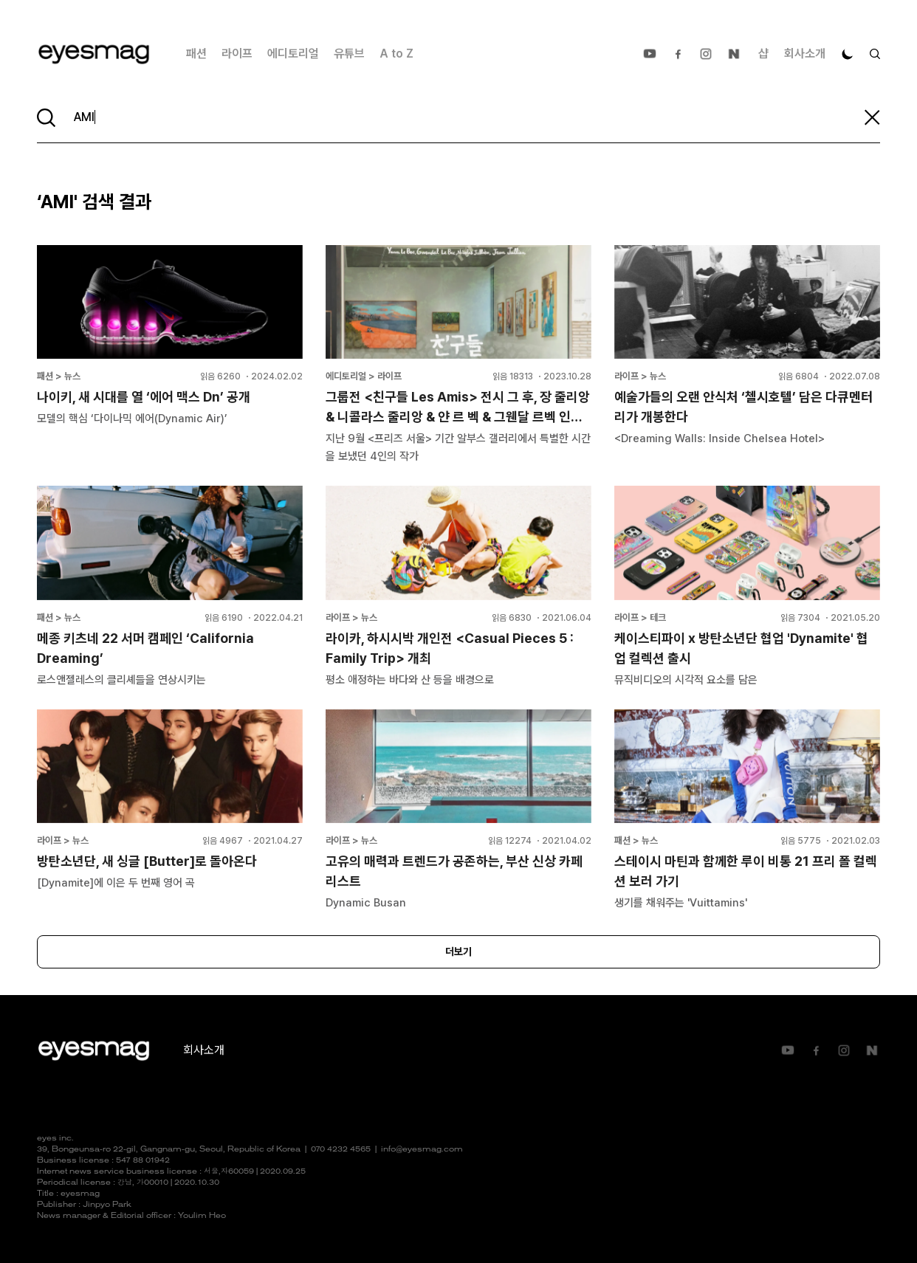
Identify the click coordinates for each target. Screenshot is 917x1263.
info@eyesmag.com (422, 1150)
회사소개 (804, 54)
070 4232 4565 (341, 1150)
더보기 (458, 951)
